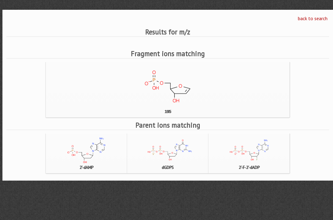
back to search (313, 18)
